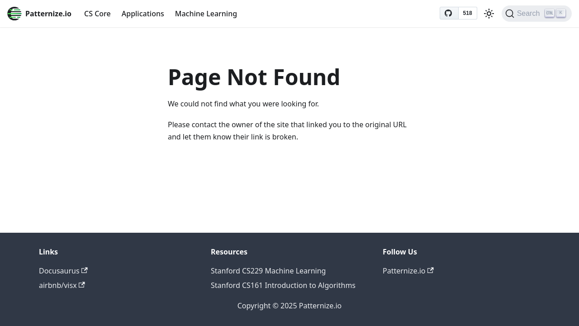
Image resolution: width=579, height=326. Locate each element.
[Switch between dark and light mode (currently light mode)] (489, 13)
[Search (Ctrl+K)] (537, 13)
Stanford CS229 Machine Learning (268, 271)
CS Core (97, 14)
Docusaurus (63, 271)
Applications (143, 14)
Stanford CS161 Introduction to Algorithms (283, 285)
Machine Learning (206, 14)
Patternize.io (408, 271)
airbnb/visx (62, 285)
